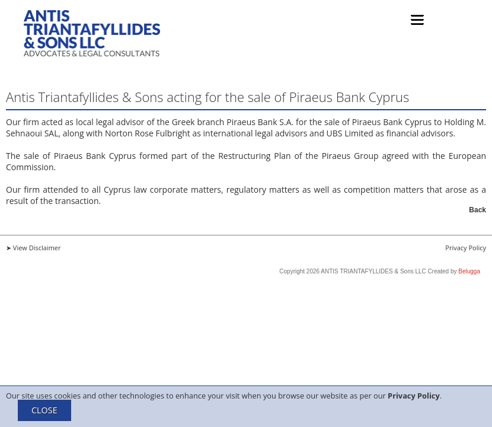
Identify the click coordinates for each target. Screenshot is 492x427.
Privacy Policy (414, 395)
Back (477, 210)
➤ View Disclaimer (33, 247)
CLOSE (44, 410)
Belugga (469, 271)
